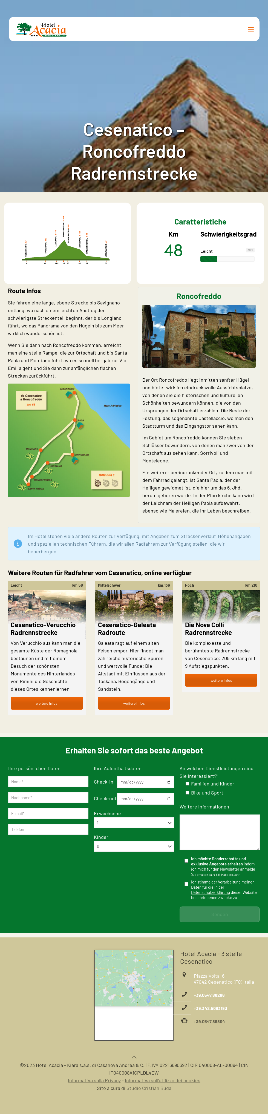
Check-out (105, 798)
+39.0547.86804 (209, 1021)
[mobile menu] (250, 29)
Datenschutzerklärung (210, 892)
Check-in (103, 782)
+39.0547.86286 (209, 995)
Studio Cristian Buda (148, 1088)
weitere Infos (46, 703)
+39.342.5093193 (210, 1008)
